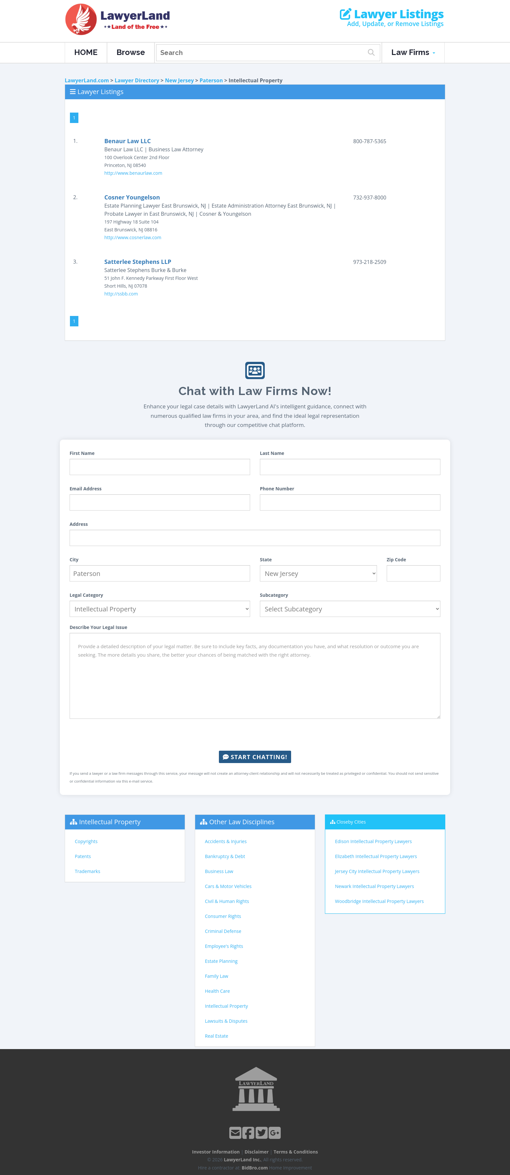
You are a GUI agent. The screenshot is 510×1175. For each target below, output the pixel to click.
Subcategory (274, 595)
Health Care (217, 991)
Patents (83, 856)
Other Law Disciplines (242, 821)
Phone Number (277, 488)
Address (79, 524)
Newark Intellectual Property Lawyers (374, 886)
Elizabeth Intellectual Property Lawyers (376, 856)
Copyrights (86, 841)
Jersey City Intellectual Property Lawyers (377, 871)
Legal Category (86, 595)
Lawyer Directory (136, 80)
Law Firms (413, 52)
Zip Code (396, 559)
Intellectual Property (110, 821)
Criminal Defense (223, 931)
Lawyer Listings (392, 14)
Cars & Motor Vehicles (228, 886)
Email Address (85, 488)
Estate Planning (221, 961)
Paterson (211, 80)
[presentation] (255, 734)
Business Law (219, 871)
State (266, 559)
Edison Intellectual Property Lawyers (373, 841)
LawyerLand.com (87, 80)
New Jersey (179, 80)
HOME (86, 52)
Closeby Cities (351, 822)
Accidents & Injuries (226, 841)
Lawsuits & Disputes (226, 1021)
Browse (130, 52)
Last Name (272, 453)
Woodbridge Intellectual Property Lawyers (379, 901)
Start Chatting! (255, 757)
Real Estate (216, 1036)
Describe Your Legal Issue (98, 627)
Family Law (216, 976)
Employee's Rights (224, 946)
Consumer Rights (223, 916)
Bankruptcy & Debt (225, 856)
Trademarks (87, 871)
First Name (82, 453)
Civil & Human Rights (227, 901)
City (74, 559)
